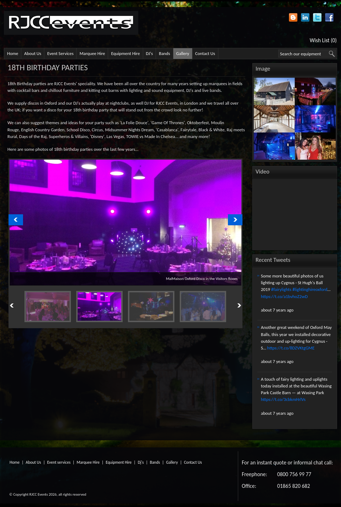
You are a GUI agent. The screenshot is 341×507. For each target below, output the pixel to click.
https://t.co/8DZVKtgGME (291, 348)
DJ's (149, 53)
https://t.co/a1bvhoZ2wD (284, 296)
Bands (164, 53)
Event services (59, 462)
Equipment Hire (125, 53)
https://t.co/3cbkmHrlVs (283, 399)
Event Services (60, 53)
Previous (20, 305)
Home (12, 53)
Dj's (141, 462)
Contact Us (205, 53)
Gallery (182, 53)
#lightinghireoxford (310, 289)
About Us (32, 53)
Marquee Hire (92, 53)
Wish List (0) (323, 40)
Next (231, 305)
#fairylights (281, 289)
